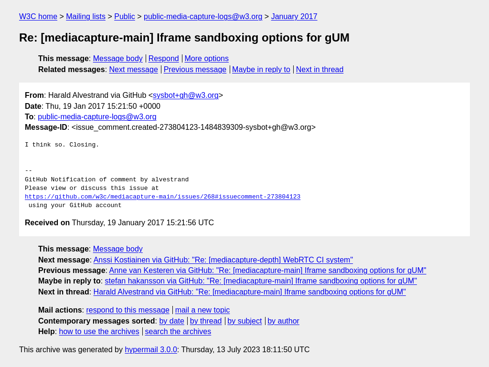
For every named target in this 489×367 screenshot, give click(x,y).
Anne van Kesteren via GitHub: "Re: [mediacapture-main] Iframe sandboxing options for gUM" (267, 270)
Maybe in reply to (261, 69)
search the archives (178, 331)
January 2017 (294, 16)
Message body (118, 58)
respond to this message (127, 310)
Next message (133, 69)
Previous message (195, 69)
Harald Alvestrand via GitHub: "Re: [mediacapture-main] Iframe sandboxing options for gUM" (250, 292)
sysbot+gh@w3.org (186, 95)
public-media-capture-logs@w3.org (203, 16)
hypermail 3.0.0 (151, 350)
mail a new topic (202, 310)
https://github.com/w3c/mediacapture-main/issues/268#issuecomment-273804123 (162, 197)
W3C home (38, 16)
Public (124, 16)
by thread (206, 321)
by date (171, 321)
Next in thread (320, 69)
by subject (244, 321)
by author (283, 321)
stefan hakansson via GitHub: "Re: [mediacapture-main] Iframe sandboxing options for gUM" (261, 281)
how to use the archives (99, 331)
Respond (164, 58)
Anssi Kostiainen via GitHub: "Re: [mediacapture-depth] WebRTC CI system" (223, 260)
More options (207, 58)
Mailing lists (86, 16)
